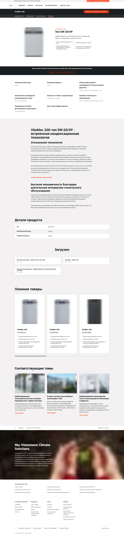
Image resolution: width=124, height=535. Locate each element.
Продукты (21, 428)
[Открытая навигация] (10, 5)
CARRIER (30, 533)
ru (15, 428)
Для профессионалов (51, 5)
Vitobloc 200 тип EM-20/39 (33, 428)
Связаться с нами (65, 5)
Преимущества (30, 16)
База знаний (39, 5)
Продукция (22, 5)
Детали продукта (41, 16)
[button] (103, 427)
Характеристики (19, 16)
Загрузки (50, 16)
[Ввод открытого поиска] (108, 5)
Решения (30, 5)
